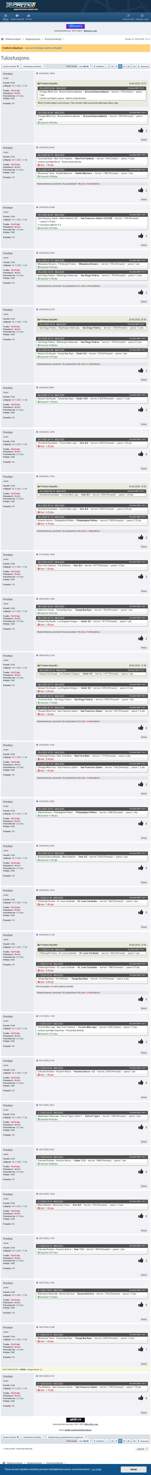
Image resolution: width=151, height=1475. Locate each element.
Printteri (8, 73)
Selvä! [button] (133, 1469)
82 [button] (129, 66)
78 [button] (112, 66)
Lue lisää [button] (96, 1469)
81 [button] (124, 66)
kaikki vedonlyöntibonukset (78, 1430)
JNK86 (22, 1369)
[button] (85, 66)
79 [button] (116, 66)
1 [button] (106, 66)
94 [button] (134, 66)
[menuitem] (17, 17)
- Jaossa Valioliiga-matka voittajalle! (42, 48)
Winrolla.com (91, 1424)
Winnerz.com (90, 31)
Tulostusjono (15, 58)
